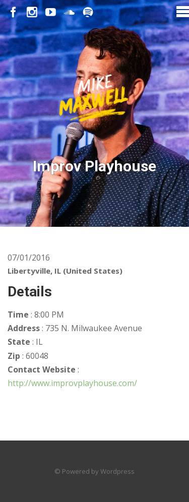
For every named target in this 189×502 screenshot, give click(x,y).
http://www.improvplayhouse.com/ (72, 383)
